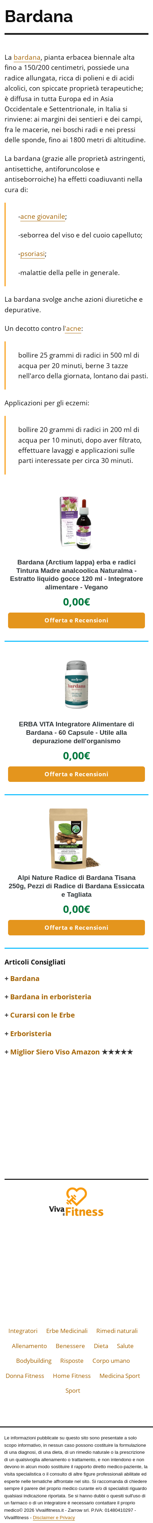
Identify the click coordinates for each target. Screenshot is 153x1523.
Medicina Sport (119, 1376)
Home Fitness (72, 1376)
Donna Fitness (25, 1376)
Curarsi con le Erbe (42, 1015)
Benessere (70, 1346)
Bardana (25, 978)
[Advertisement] (76, 1115)
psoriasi (32, 253)
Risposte (72, 1361)
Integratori (22, 1331)
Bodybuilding (33, 1361)
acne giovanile (42, 216)
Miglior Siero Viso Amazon (71, 1052)
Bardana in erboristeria (50, 997)
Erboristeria (30, 1034)
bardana (27, 57)
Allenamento (29, 1346)
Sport (72, 1390)
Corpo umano (111, 1361)
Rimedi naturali (117, 1331)
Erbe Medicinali (67, 1331)
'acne (73, 328)
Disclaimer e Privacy (54, 1517)
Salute (125, 1346)
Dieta (101, 1346)
